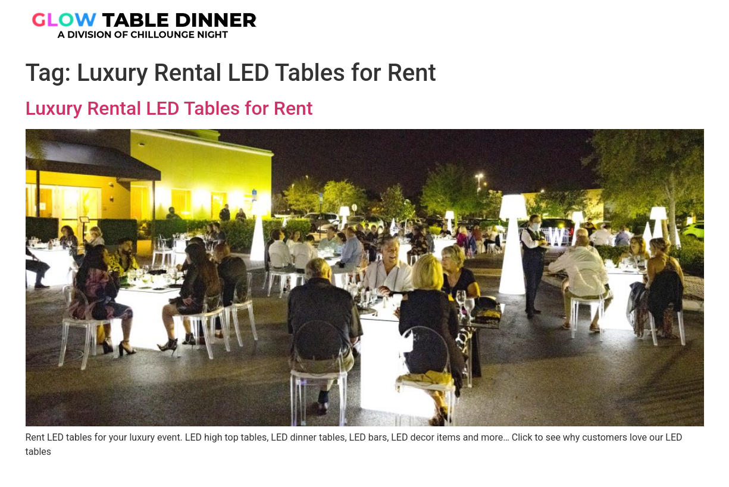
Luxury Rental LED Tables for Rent (169, 108)
